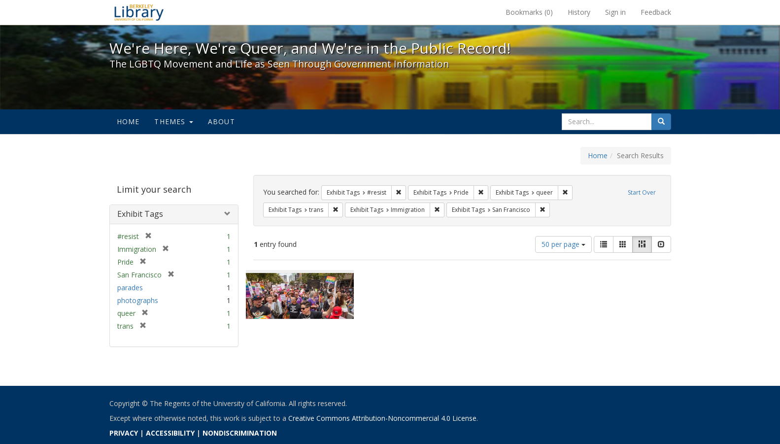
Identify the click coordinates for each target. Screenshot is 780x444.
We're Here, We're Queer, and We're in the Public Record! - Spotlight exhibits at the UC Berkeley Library (139, 12)
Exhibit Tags (140, 213)
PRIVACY (123, 433)
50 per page (563, 244)
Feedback (656, 12)
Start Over (642, 192)
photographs (137, 300)
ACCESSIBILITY (170, 433)
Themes (173, 121)
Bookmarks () (529, 12)
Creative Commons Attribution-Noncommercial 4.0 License (382, 418)
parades (130, 287)
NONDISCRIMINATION (240, 433)
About (221, 121)
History (579, 12)
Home (128, 121)
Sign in (615, 12)
